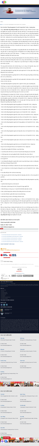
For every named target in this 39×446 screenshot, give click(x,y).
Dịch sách (2, 291)
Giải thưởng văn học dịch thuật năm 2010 (8, 313)
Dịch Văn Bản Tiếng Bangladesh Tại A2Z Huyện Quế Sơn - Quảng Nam (13, 236)
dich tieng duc (9, 283)
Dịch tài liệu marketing (4, 298)
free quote (5, 255)
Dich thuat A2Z (3, 445)
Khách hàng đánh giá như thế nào (19, 273)
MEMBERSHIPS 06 (28, 275)
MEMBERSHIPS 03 (9, 275)
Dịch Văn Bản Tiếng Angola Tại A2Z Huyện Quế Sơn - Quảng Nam (12, 234)
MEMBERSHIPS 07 (5, 278)
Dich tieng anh (4, 2)
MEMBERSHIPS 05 (19, 275)
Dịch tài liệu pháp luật (4, 293)
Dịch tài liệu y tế (3, 294)
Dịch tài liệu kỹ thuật (4, 292)
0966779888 (6, 437)
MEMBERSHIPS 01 (2, 275)
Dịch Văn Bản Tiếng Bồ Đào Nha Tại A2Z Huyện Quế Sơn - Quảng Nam (13, 241)
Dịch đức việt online (3, 284)
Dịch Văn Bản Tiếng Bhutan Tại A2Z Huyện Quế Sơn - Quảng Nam (12, 239)
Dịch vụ (3, 24)
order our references (13, 255)
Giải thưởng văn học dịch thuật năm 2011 (8, 309)
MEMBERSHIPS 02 (6, 275)
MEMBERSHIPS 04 (13, 275)
